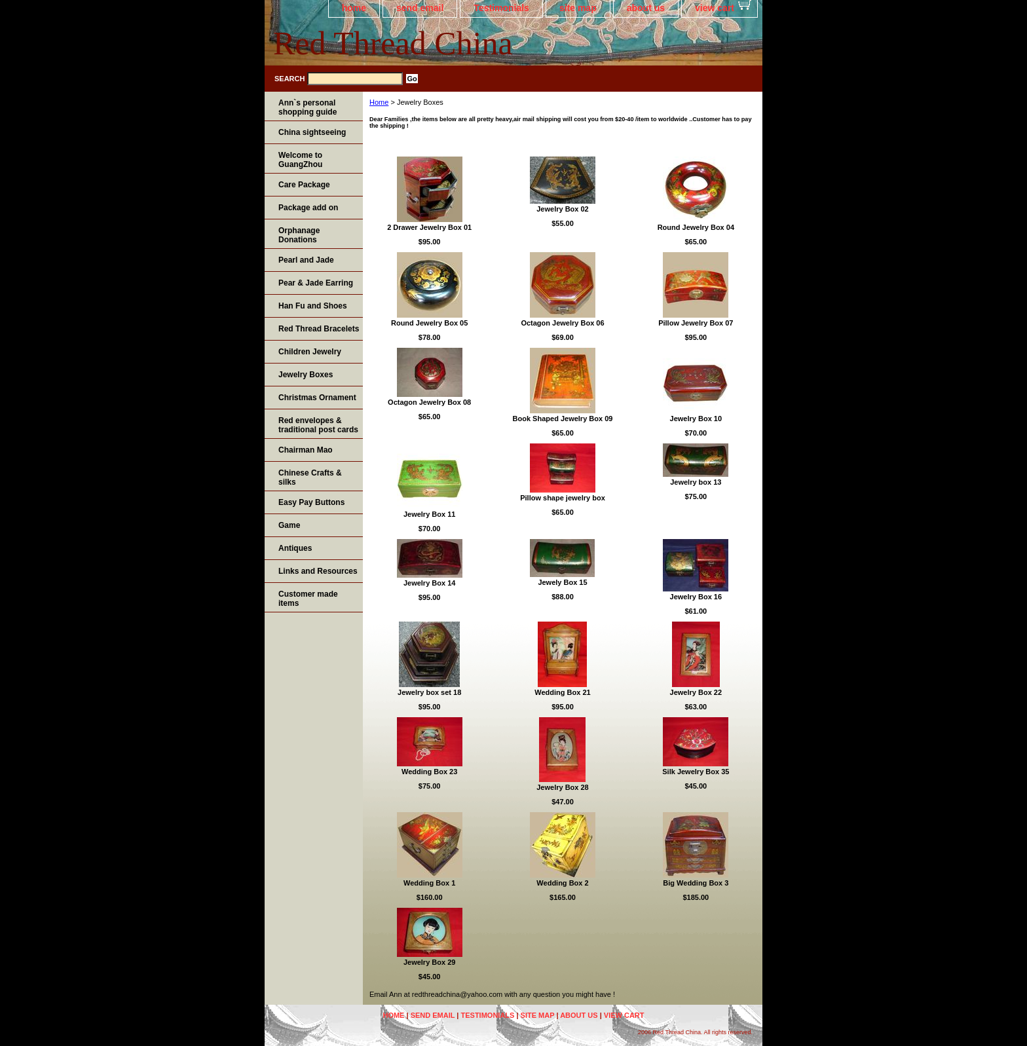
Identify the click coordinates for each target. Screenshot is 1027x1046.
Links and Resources (318, 571)
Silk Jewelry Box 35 (695, 771)
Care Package (304, 184)
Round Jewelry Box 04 (696, 227)
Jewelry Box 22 (696, 692)
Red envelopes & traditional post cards (318, 425)
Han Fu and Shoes (312, 305)
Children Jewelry (309, 351)
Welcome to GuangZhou (300, 160)
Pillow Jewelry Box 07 (695, 323)
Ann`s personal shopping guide (307, 107)
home (354, 8)
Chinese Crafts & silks (310, 477)
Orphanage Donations (299, 235)
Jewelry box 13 (695, 482)
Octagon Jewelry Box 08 (429, 402)
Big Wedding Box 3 (695, 883)
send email (419, 8)
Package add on (308, 207)
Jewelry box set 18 (429, 692)
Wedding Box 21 (562, 692)
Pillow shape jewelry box (562, 498)
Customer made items (308, 598)
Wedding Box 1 (429, 883)
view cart (714, 8)
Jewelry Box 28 (562, 787)
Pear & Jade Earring (315, 283)
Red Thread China (393, 43)
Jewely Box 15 (562, 582)
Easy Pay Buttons (311, 502)
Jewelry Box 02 (562, 209)
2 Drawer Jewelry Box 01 (429, 227)
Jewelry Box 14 (429, 583)
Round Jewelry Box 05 (429, 323)
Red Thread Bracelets (318, 328)
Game (289, 525)
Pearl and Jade (306, 260)
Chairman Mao (305, 450)
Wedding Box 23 (429, 771)
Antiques (295, 548)
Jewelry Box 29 (429, 962)
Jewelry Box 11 (429, 514)
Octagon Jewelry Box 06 (562, 323)
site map (578, 8)
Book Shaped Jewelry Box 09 (563, 418)
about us (646, 8)
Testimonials (501, 8)
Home (378, 102)
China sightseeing (312, 132)
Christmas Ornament (317, 397)
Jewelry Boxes (305, 374)
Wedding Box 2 (562, 883)
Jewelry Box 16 (696, 597)
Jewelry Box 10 (696, 418)
